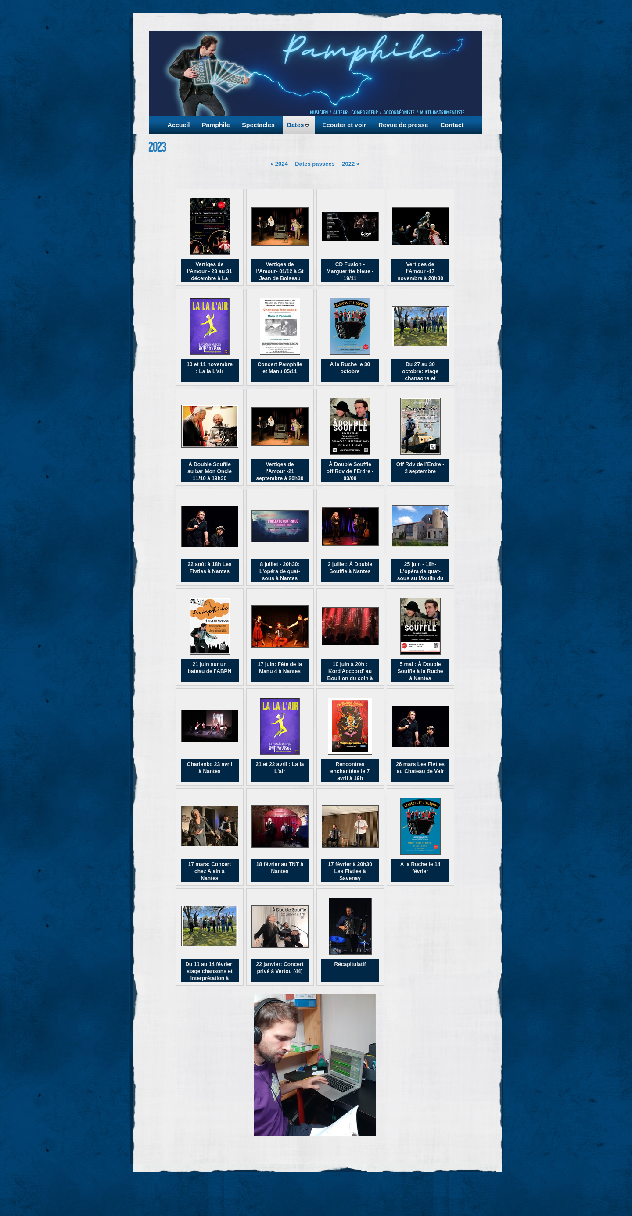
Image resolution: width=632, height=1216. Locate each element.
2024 (279, 163)
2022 (350, 163)
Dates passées (314, 163)
